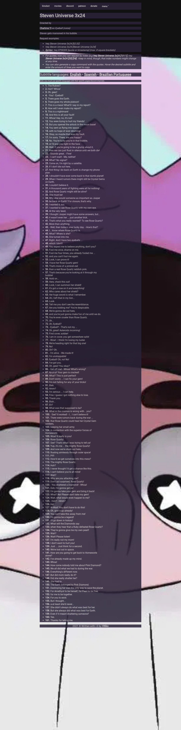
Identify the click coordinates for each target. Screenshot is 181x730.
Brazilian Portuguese (115, 75)
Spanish (90, 75)
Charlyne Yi (45, 28)
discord (70, 6)
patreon (82, 6)
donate (93, 6)
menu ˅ (105, 6)
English (75, 75)
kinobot (46, 6)
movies (57, 6)
